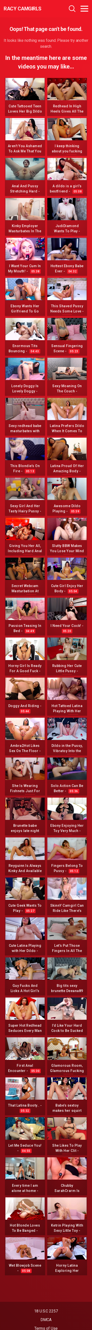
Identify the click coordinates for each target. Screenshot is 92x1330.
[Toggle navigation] (84, 9)
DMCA (46, 1319)
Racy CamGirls (22, 8)
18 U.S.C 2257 (46, 1311)
